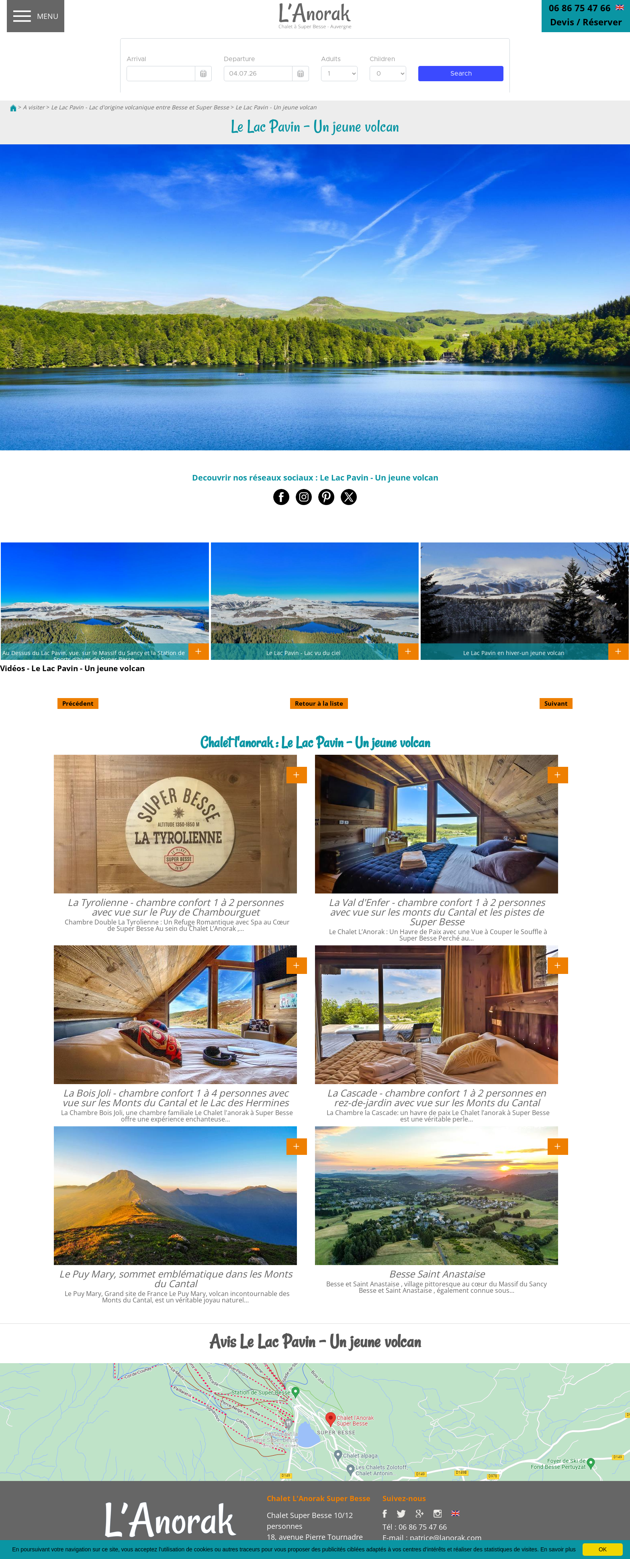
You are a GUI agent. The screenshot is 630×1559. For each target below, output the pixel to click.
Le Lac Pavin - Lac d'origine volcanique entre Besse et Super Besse (140, 107)
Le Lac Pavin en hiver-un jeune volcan (514, 652)
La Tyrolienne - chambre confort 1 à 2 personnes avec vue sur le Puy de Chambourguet (175, 907)
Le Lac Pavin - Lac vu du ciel (303, 652)
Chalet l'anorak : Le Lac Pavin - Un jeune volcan (315, 742)
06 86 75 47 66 (580, 8)
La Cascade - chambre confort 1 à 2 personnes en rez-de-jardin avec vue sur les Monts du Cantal (436, 1097)
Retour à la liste (319, 703)
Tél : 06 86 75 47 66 (414, 1527)
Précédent (78, 703)
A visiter (34, 107)
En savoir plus (558, 1549)
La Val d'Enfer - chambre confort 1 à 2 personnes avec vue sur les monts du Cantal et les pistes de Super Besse (437, 912)
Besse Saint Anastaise (437, 1273)
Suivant (556, 703)
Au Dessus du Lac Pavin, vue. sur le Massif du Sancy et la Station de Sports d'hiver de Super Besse (93, 656)
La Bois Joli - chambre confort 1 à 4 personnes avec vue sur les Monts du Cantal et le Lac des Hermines (175, 1097)
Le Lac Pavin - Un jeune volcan (276, 107)
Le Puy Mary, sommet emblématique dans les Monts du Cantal (175, 1278)
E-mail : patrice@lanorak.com (432, 1538)
